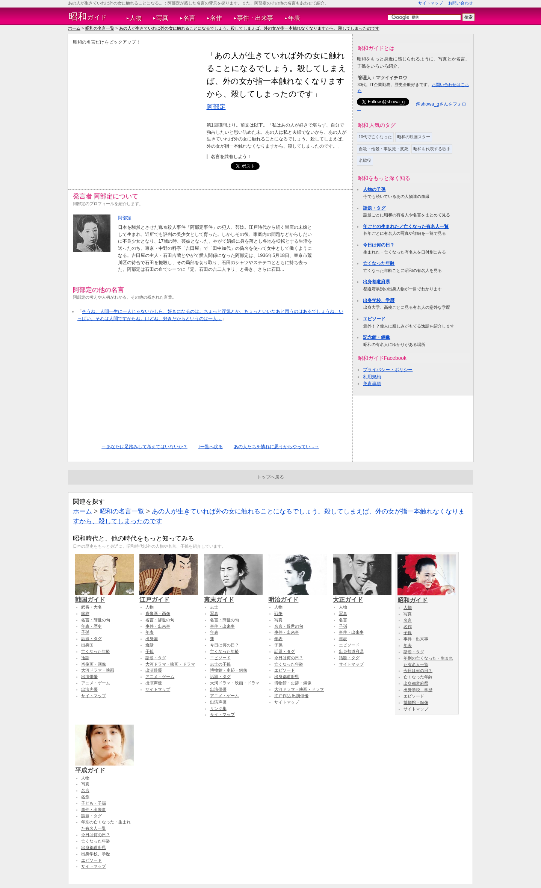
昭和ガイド (426, 596)
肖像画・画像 (93, 664)
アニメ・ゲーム (95, 683)
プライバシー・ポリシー (388, 369)
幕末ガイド (233, 596)
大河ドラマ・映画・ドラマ (170, 664)
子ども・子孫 (93, 803)
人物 (136, 18)
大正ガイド (362, 596)
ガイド (87, 16)
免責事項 (372, 383)
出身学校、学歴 (378, 300)
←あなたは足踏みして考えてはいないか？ (144, 446)
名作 (216, 18)
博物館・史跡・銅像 (228, 670)
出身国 (87, 645)
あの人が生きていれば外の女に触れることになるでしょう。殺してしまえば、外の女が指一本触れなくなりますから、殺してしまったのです (249, 28)
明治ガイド (297, 596)
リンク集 (218, 708)
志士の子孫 (220, 664)
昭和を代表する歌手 (431, 148)
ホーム (74, 28)
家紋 (85, 613)
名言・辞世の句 (95, 620)
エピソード (374, 319)
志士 (214, 607)
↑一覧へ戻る (210, 446)
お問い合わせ (460, 3)
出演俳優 (89, 676)
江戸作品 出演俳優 (291, 695)
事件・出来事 (255, 18)
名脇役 (365, 160)
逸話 (85, 657)
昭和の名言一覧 (99, 28)
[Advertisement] (136, 101)
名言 (189, 18)
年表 (294, 18)
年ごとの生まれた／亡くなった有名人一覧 (406, 226)
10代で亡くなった (375, 136)
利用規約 (372, 376)
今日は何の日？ (378, 245)
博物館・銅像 (415, 702)
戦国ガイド (104, 596)
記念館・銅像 (376, 337)
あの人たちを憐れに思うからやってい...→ (276, 446)
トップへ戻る (270, 477)
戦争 (278, 613)
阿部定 (216, 106)
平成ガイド (104, 766)
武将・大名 (91, 607)
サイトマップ (430, 3)
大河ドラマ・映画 (97, 670)
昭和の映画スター (413, 136)
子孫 (85, 632)
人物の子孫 (374, 189)
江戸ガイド (168, 596)
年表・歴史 (91, 626)
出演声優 (89, 689)
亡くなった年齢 (378, 263)
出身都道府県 (376, 281)
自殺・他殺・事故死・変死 (383, 148)
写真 (162, 18)
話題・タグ (374, 208)
